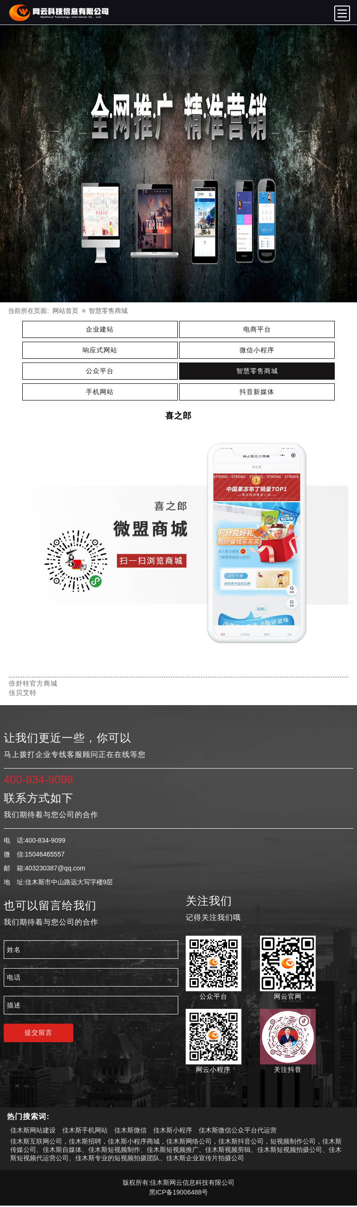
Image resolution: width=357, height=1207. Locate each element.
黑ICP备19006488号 (178, 1192)
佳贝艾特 (23, 692)
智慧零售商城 (108, 310)
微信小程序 (257, 350)
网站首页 (65, 310)
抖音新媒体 (257, 391)
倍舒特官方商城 (33, 683)
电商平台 (257, 329)
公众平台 (100, 371)
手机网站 (100, 391)
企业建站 (100, 329)
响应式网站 (100, 350)
